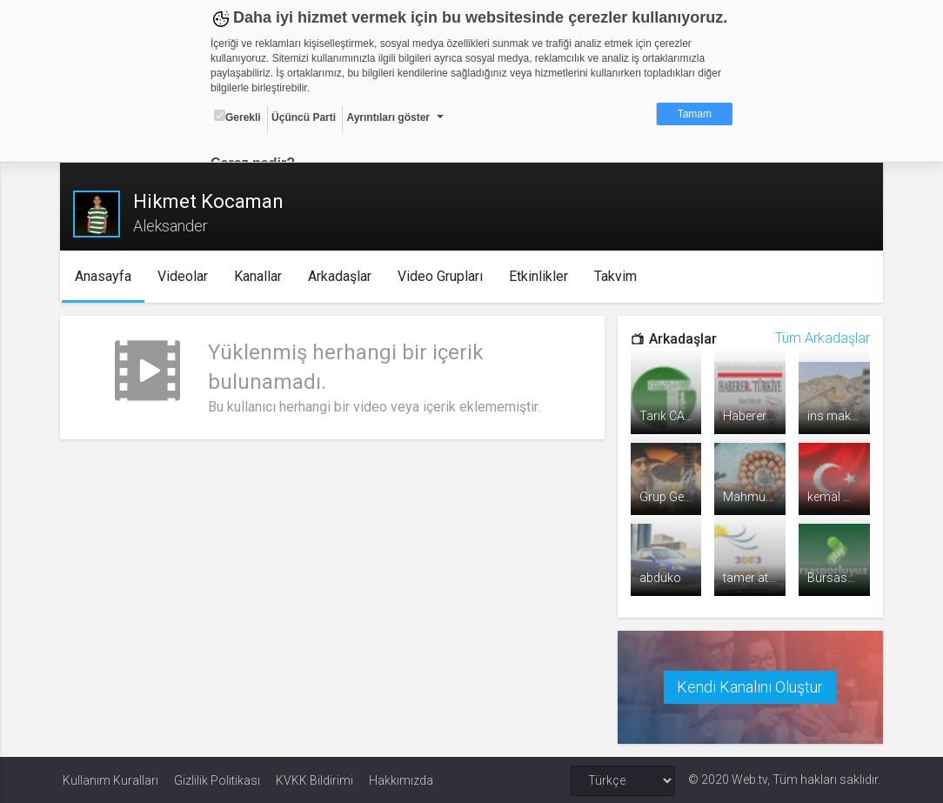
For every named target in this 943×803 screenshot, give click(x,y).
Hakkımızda (401, 779)
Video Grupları (443, 276)
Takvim (619, 276)
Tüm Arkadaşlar (819, 338)
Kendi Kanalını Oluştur (748, 686)
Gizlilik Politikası (217, 779)
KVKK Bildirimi (314, 779)
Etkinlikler (542, 276)
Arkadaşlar (343, 276)
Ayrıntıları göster (388, 117)
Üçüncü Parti (303, 117)
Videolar (186, 276)
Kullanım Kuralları (110, 779)
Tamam (695, 114)
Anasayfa (106, 276)
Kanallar (261, 276)
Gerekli (237, 117)
